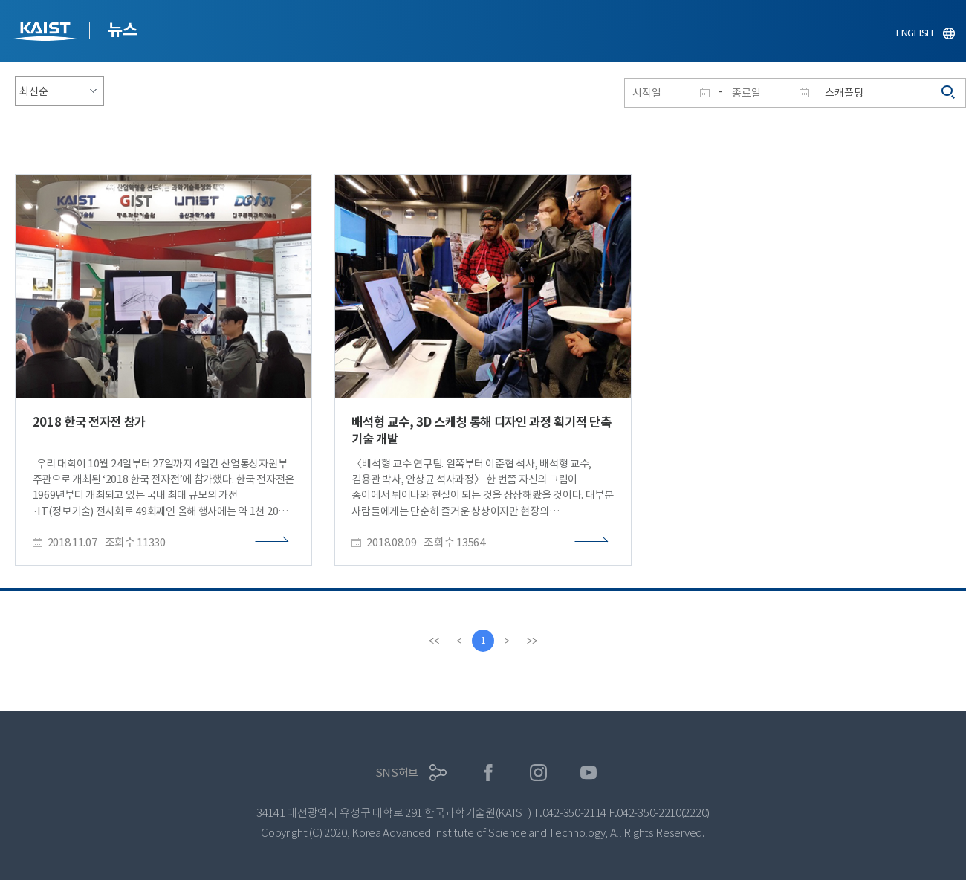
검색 (948, 92)
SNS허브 (397, 773)
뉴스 (122, 29)
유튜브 (588, 772)
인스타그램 (538, 772)
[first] (434, 641)
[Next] (507, 641)
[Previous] (459, 641)
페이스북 (488, 772)
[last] (532, 641)
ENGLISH (914, 33)
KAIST (47, 33)
